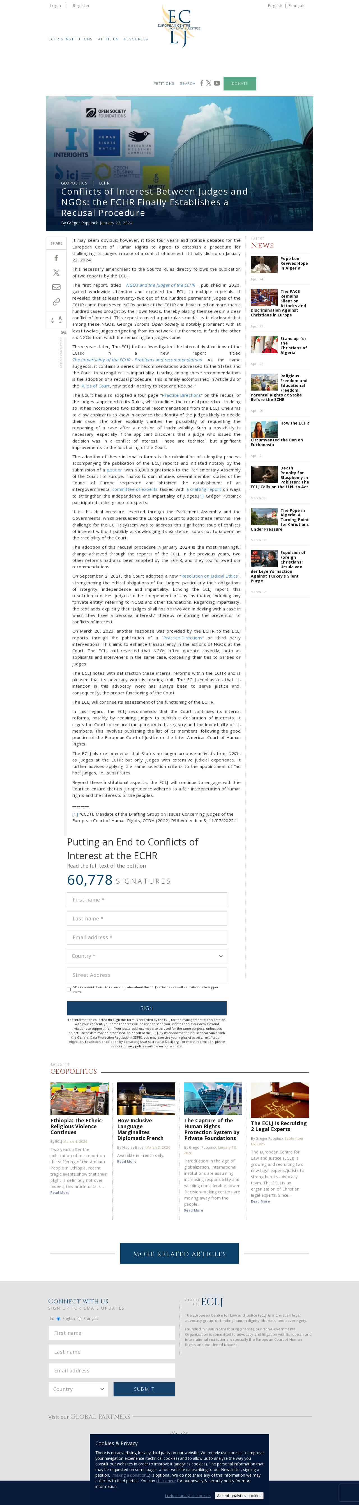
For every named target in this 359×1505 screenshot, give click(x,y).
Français (297, 5)
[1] (201, 496)
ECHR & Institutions (71, 39)
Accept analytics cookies (239, 1495)
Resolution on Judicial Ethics (209, 576)
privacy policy (133, 1046)
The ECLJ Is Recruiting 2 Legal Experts (279, 1126)
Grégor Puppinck (82, 222)
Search (187, 83)
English (275, 5)
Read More (60, 1192)
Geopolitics (74, 183)
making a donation (129, 1475)
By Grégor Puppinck (200, 1147)
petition (115, 470)
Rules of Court (95, 386)
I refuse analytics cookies (188, 1495)
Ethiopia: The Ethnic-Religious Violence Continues (76, 1126)
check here (166, 1480)
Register (81, 5)
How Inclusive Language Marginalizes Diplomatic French (140, 1129)
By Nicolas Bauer (131, 1147)
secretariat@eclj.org (163, 1041)
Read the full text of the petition (106, 865)
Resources (136, 39)
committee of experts (135, 489)
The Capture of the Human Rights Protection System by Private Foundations (212, 1129)
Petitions (164, 83)
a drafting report (204, 489)
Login (55, 5)
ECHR (104, 183)
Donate (240, 83)
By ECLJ (56, 1141)
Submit (144, 1389)
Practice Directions (181, 395)
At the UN (108, 39)
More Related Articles (179, 1254)
